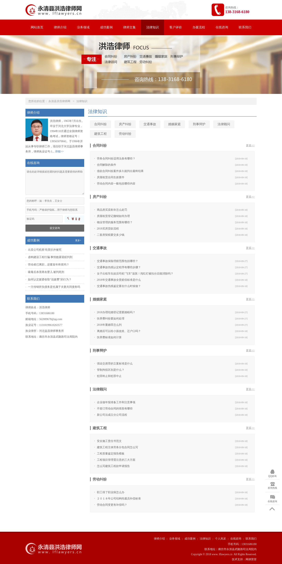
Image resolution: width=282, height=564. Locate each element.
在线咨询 (222, 27)
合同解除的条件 (106, 164)
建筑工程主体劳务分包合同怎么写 (117, 447)
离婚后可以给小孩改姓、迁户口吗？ (119, 331)
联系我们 (245, 27)
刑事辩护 (199, 124)
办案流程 (199, 27)
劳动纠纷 (125, 133)
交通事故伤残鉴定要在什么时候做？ (119, 286)
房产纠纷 (125, 124)
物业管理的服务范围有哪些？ (115, 222)
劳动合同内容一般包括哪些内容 (116, 183)
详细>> (59, 151)
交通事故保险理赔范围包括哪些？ (117, 261)
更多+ (78, 240)
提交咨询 (55, 228)
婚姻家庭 (174, 124)
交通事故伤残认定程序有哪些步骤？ (119, 267)
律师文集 (129, 27)
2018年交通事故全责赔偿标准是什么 (119, 279)
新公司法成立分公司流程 (112, 414)
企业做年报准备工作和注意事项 (116, 402)
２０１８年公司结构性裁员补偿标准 (119, 498)
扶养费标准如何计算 (109, 337)
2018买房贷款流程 (108, 228)
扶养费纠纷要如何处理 (110, 318)
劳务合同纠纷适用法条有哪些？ (116, 158)
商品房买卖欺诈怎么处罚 (112, 209)
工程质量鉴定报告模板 (110, 453)
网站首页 (37, 27)
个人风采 (220, 538)
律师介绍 (60, 27)
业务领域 (83, 27)
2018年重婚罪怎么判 (109, 324)
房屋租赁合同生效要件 (110, 177)
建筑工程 (100, 133)
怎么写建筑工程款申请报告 (113, 466)
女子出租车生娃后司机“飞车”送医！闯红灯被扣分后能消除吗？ (135, 273)
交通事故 (150, 124)
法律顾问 (224, 124)
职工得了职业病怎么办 (110, 492)
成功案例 (106, 27)
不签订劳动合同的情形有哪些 (115, 408)
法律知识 (152, 27)
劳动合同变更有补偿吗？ (112, 504)
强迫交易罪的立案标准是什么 (115, 363)
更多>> (250, 145)
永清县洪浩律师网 (59, 101)
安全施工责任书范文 (109, 441)
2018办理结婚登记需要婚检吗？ (116, 312)
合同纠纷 (100, 124)
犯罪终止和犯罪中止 (109, 376)
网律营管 (251, 559)
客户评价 (175, 27)
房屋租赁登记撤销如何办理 (113, 216)
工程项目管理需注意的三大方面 (116, 459)
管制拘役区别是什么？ (110, 369)
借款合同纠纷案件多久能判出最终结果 (120, 171)
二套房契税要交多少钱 (110, 234)
